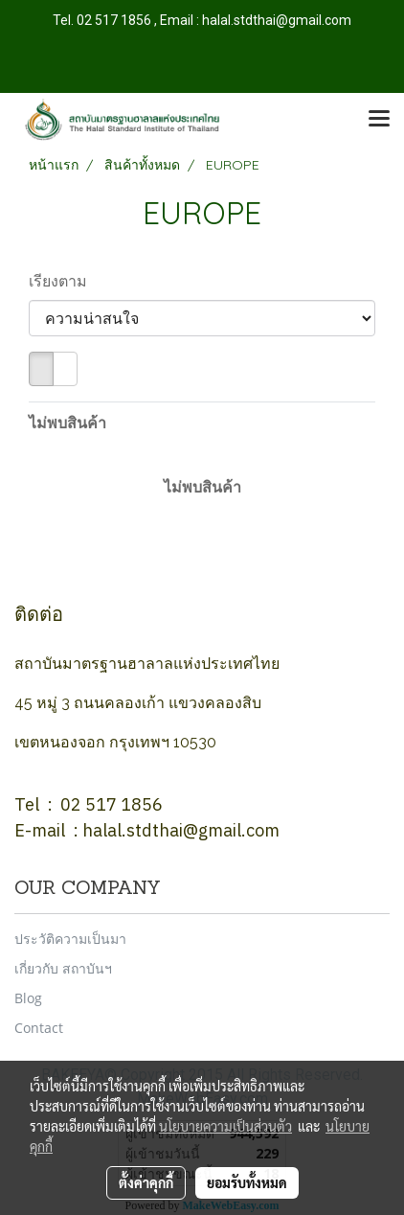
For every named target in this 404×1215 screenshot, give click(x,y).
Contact (38, 1028)
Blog (28, 998)
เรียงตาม (64, 280)
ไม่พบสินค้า (67, 422)
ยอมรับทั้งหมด (247, 1182)
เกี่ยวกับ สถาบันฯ (63, 968)
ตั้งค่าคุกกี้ (146, 1182)
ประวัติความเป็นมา (70, 938)
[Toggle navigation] (379, 120)
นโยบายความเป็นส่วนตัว (225, 1126)
